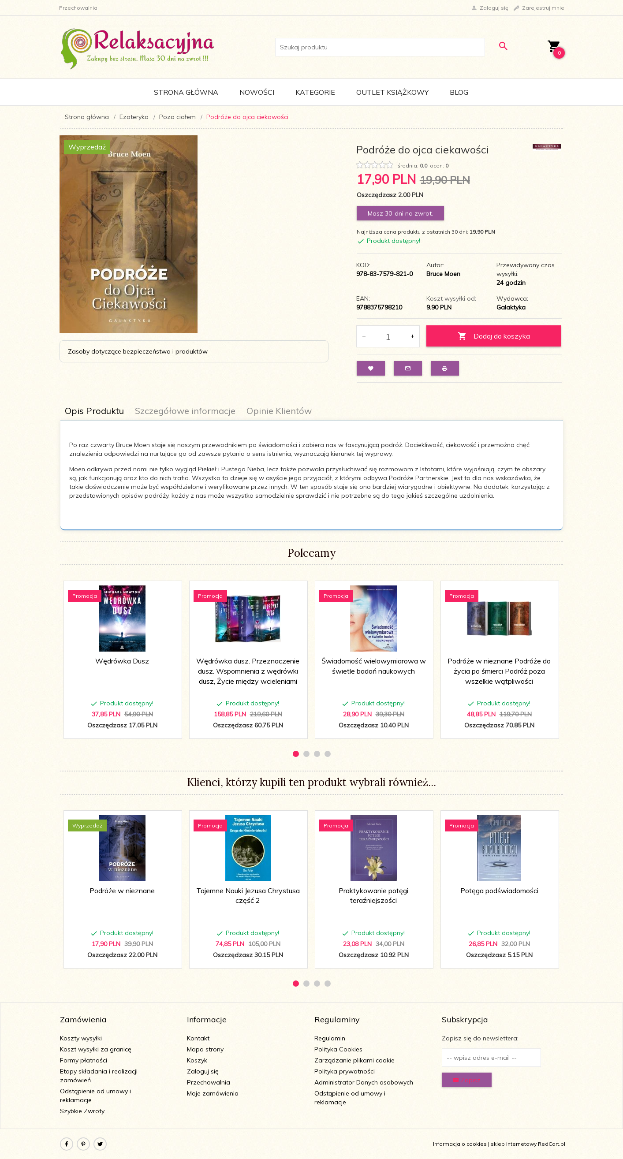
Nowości (256, 92)
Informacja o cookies (460, 1143)
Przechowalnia (208, 1082)
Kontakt (198, 1038)
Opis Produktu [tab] (94, 410)
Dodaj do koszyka (494, 336)
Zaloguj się (203, 1071)
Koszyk (197, 1060)
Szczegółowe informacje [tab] (185, 410)
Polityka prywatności (344, 1071)
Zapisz (467, 1080)
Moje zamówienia (213, 1093)
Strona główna (186, 92)
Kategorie (315, 92)
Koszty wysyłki (81, 1038)
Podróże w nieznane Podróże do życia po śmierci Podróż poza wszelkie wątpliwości (499, 671)
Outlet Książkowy (392, 92)
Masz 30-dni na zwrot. (400, 213)
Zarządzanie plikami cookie (354, 1060)
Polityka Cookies (338, 1049)
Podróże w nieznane (122, 890)
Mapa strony (205, 1049)
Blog (459, 92)
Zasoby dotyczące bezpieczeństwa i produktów (138, 351)
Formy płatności (83, 1060)
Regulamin (329, 1038)
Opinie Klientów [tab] (279, 410)
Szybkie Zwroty (82, 1111)
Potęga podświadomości (499, 890)
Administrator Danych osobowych (363, 1082)
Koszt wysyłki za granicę (95, 1049)
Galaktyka (511, 307)
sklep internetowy (514, 1143)
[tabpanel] (311, 475)
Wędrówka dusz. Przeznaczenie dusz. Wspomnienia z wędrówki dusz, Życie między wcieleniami (247, 671)
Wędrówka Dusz (122, 660)
